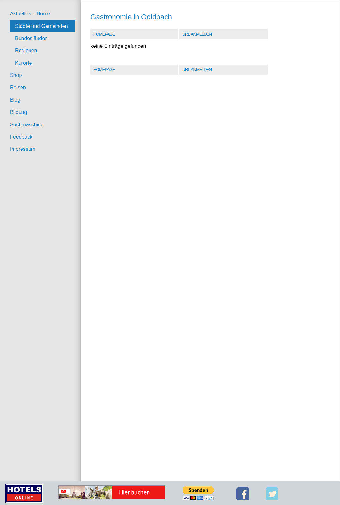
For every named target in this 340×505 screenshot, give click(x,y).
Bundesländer (31, 38)
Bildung (18, 112)
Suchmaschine (27, 124)
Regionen (26, 50)
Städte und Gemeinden (41, 26)
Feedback (21, 137)
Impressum (22, 149)
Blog (15, 100)
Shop (16, 75)
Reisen (18, 87)
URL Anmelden (196, 34)
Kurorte (23, 63)
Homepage (104, 34)
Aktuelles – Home (30, 13)
